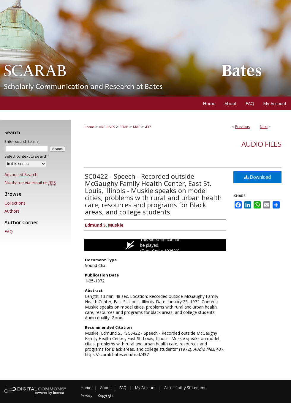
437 (148, 126)
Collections (15, 203)
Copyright (105, 395)
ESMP (124, 126)
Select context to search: (26, 156)
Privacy (86, 395)
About (105, 387)
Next (264, 126)
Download (257, 177)
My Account (145, 387)
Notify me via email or (30, 182)
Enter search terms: (21, 141)
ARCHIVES (107, 126)
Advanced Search (20, 174)
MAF (136, 126)
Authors (12, 211)
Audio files (261, 144)
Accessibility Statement (184, 387)
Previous (242, 126)
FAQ (8, 231)
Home (89, 126)
